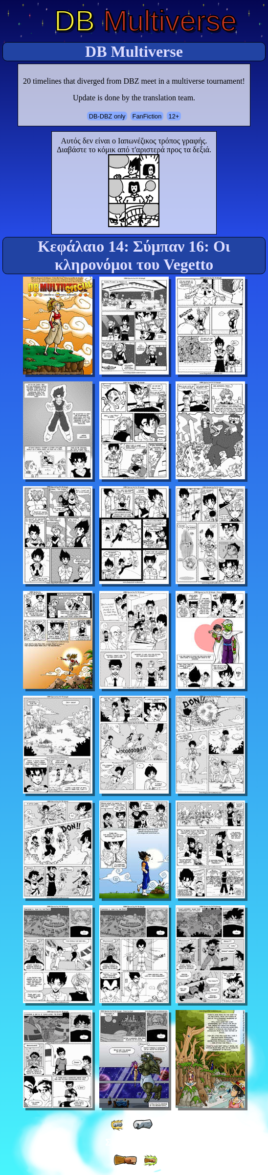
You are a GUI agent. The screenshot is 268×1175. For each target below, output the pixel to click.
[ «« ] (118, 1125)
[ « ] (142, 1124)
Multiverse (145, 21)
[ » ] (125, 1160)
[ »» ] (150, 1160)
